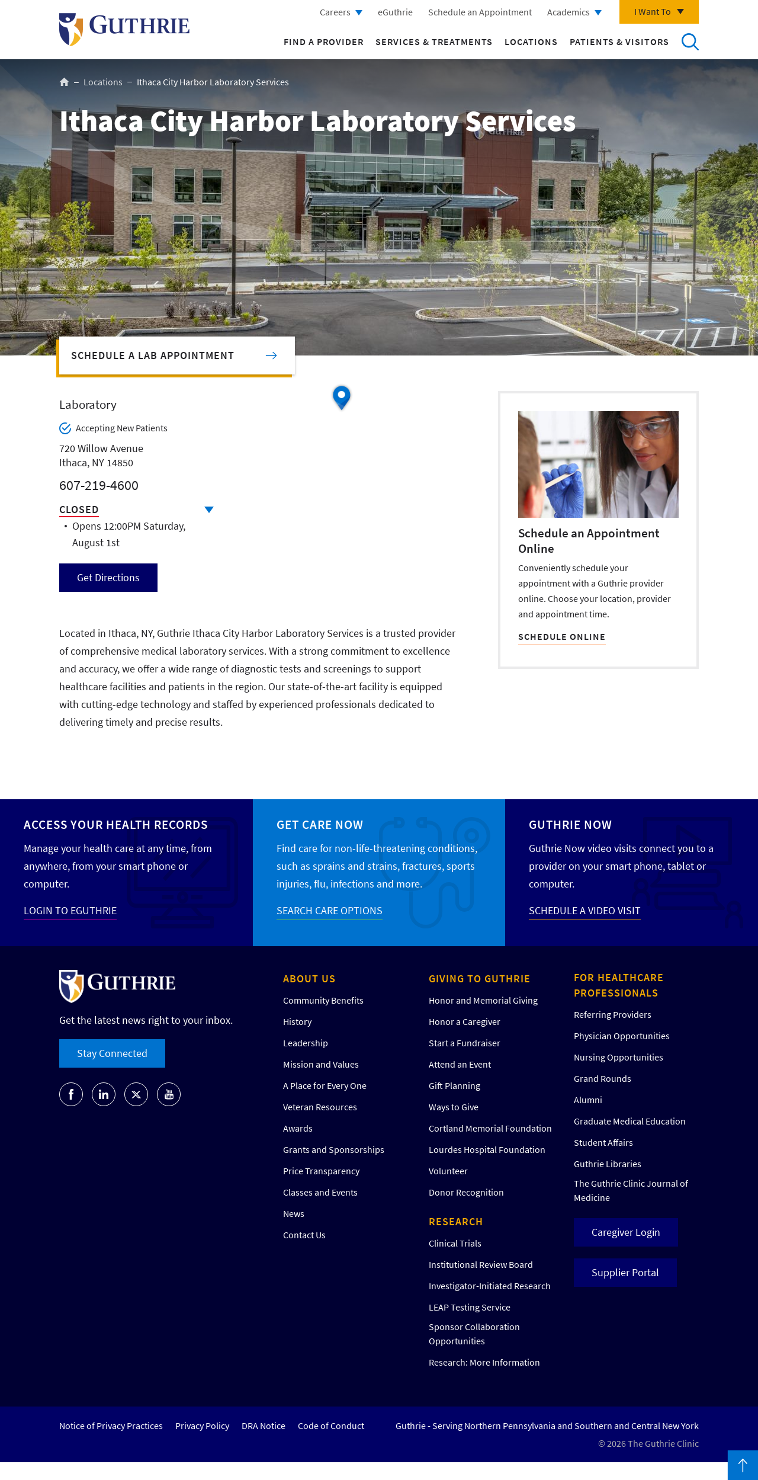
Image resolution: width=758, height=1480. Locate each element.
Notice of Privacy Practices (111, 1425)
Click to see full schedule (209, 510)
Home (64, 82)
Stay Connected (112, 1053)
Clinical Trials (455, 1243)
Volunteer (448, 1171)
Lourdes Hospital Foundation (487, 1149)
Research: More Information (484, 1362)
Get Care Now (320, 824)
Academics (568, 12)
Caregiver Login (626, 1232)
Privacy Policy (202, 1425)
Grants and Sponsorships (333, 1149)
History (297, 1021)
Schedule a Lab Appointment (153, 355)
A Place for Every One (325, 1085)
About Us (309, 978)
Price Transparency (321, 1171)
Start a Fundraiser (464, 1043)
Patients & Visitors (619, 41)
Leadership (305, 1043)
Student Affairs (603, 1142)
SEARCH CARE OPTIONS (330, 910)
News (293, 1213)
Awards (298, 1128)
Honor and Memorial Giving (483, 1000)
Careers (335, 12)
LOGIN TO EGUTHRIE (70, 910)
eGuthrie (395, 12)
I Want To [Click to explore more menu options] (652, 11)
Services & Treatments (434, 41)
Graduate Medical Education (630, 1121)
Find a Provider (324, 41)
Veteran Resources (320, 1107)
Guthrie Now (570, 824)
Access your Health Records (116, 824)
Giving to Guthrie (480, 978)
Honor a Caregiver (464, 1021)
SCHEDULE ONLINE (562, 636)
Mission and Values (321, 1064)
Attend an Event (460, 1064)
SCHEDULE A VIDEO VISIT (585, 910)
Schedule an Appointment (480, 12)
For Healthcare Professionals (619, 985)
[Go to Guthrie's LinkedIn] (103, 1094)
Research (456, 1221)
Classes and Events (320, 1192)
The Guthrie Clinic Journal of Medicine (631, 1190)
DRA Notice (263, 1425)
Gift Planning (454, 1085)
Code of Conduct (331, 1425)
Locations (531, 41)
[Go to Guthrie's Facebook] (71, 1094)
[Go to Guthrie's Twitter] (136, 1094)
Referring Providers (612, 1014)
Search (690, 41)
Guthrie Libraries (607, 1164)
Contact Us (304, 1235)
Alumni (588, 1100)
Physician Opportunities (622, 1036)
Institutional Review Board (481, 1264)
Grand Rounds (602, 1078)
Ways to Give (453, 1107)
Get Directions (108, 577)
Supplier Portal (625, 1272)
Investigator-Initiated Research (490, 1286)
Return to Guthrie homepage (124, 29)
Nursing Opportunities (618, 1057)
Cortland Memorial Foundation (490, 1128)
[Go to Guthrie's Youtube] (169, 1094)
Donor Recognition (466, 1192)
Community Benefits (323, 1000)
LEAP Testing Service (469, 1307)
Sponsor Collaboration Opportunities (474, 1334)
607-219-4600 (99, 485)
